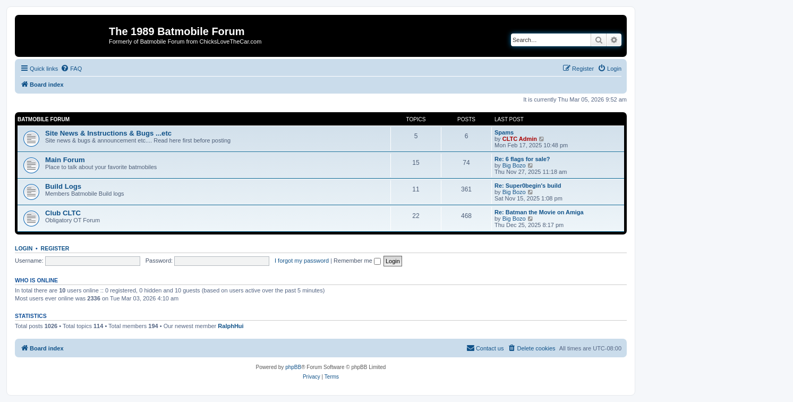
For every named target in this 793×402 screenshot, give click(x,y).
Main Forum (65, 160)
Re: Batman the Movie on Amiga (539, 212)
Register (55, 248)
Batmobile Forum (44, 119)
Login (23, 248)
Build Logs (63, 186)
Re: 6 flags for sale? (522, 159)
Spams (504, 132)
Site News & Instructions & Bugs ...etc (108, 133)
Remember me (357, 260)
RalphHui (230, 326)
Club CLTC (63, 213)
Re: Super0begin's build (527, 185)
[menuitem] (71, 68)
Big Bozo (514, 165)
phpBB (293, 367)
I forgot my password (302, 260)
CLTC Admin (519, 139)
